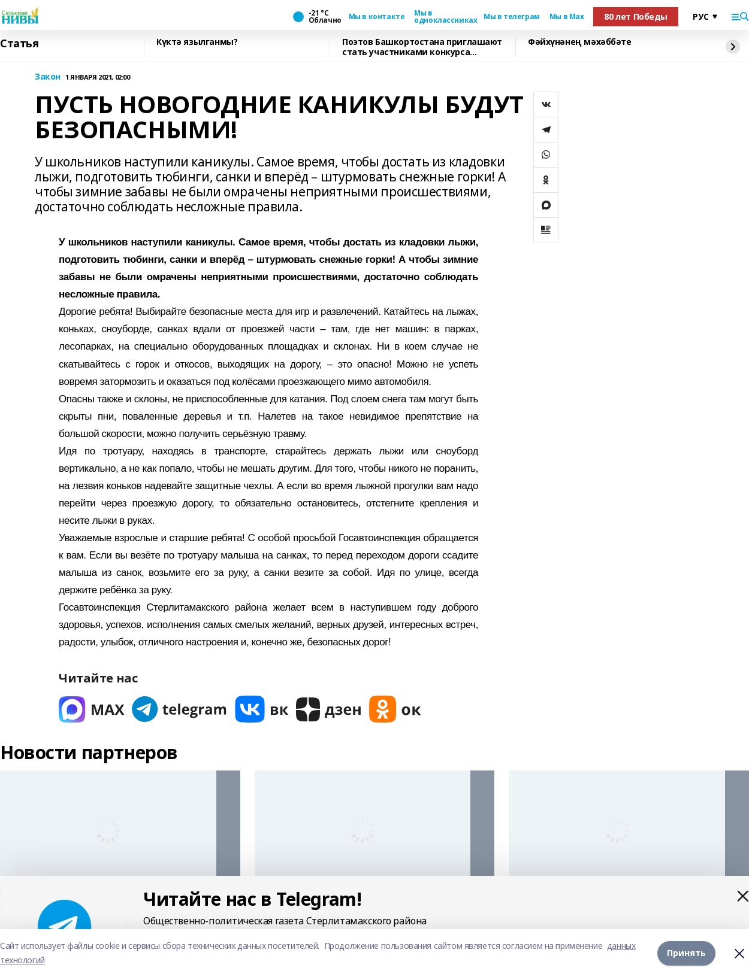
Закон (48, 77)
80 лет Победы (636, 16)
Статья (19, 43)
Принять (686, 952)
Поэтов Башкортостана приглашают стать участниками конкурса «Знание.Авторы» (422, 47)
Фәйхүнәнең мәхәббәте (580, 42)
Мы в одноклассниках (444, 17)
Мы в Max (566, 16)
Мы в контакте (377, 16)
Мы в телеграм (512, 16)
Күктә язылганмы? (196, 42)
